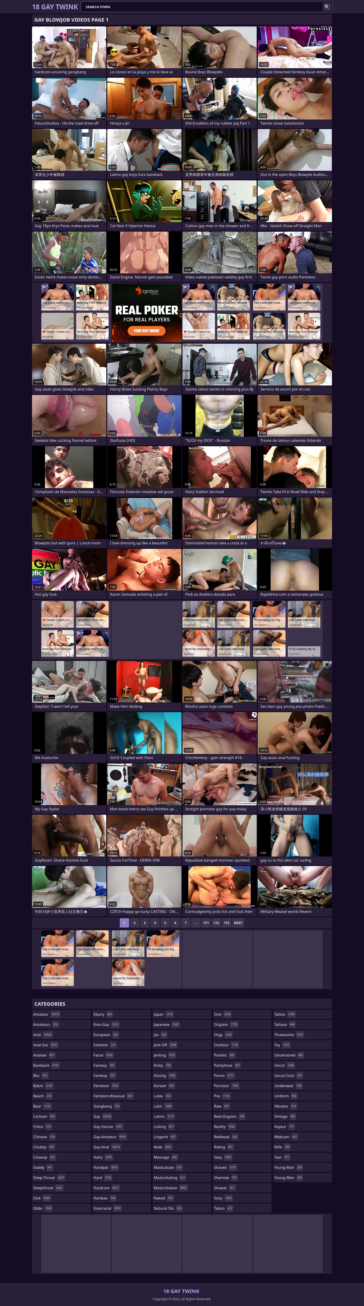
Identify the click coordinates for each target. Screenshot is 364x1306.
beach (43, 1096)
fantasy (105, 1065)
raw (222, 1106)
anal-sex (45, 1044)
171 (206, 923)
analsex (44, 1055)
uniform (285, 1096)
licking (164, 1126)
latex (163, 1096)
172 (216, 923)
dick (42, 1198)
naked (164, 1198)
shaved (225, 1167)
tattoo (285, 1014)
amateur (46, 1014)
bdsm (43, 1085)
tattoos (285, 1024)
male (163, 1147)
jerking (165, 1055)
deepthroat (48, 1187)
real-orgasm (229, 1116)
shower (225, 1187)
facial (104, 1055)
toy (282, 1044)
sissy (223, 1198)
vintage (285, 1116)
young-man (288, 1167)
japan (164, 1014)
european (106, 1034)
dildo (43, 1208)
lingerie (165, 1136)
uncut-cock (288, 1075)
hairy (103, 1157)
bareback (46, 1065)
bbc (41, 1075)
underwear (288, 1085)
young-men (288, 1177)
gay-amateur (110, 1136)
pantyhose (227, 1065)
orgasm (226, 1024)
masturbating (170, 1177)
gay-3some (109, 1126)
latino (164, 1116)
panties (225, 1055)
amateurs (46, 1024)
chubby (44, 1147)
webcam (286, 1136)
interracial (108, 1208)
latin (163, 1106)
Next (238, 923)
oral (223, 1014)
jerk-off (165, 1044)
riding (224, 1147)
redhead (226, 1136)
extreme (105, 1044)
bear (42, 1106)
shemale (226, 1177)
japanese (167, 1024)
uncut (284, 1065)
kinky (163, 1065)
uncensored (289, 1055)
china (42, 1126)
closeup (44, 1157)
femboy (105, 1075)
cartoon (44, 1116)
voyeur (284, 1126)
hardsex (105, 1198)
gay (103, 1116)
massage (166, 1157)
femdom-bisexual (113, 1096)
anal (43, 1034)
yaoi (282, 1157)
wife (282, 1147)
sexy (223, 1157)
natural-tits (168, 1208)
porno (224, 1075)
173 (226, 923)
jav (160, 1034)
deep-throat (49, 1177)
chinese (44, 1136)
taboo (224, 1208)
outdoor (226, 1044)
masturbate (168, 1167)
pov (222, 1096)
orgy (223, 1034)
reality (225, 1126)
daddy (43, 1167)
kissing (165, 1075)
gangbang (107, 1106)
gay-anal (107, 1147)
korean (164, 1085)
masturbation (171, 1187)
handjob (106, 1167)
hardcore (107, 1187)
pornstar (227, 1085)
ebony (103, 1014)
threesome (289, 1034)
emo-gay (107, 1024)
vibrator (285, 1106)
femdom (106, 1085)
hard (103, 1177)
